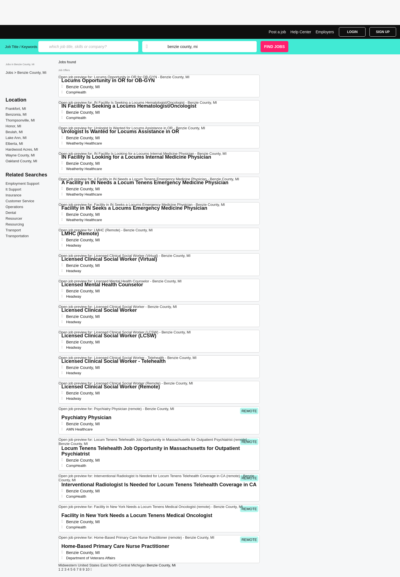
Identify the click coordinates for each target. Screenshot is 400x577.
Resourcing (15, 224)
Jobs (10, 72)
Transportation (17, 236)
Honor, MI (13, 126)
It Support (13, 189)
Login (352, 32)
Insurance (13, 195)
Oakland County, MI (21, 161)
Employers (325, 32)
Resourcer (14, 218)
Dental (11, 213)
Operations (14, 207)
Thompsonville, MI (20, 120)
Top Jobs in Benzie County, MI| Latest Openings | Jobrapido (26, 32)
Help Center (301, 32)
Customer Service (20, 201)
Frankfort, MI (16, 109)
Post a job (277, 32)
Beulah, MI (14, 132)
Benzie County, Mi (31, 72)
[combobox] (207, 46)
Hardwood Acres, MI (22, 149)
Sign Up (382, 32)
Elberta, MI (14, 143)
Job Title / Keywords (21, 47)
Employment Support (22, 183)
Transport (13, 230)
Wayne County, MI (20, 155)
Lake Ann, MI (16, 138)
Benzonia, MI (16, 114)
